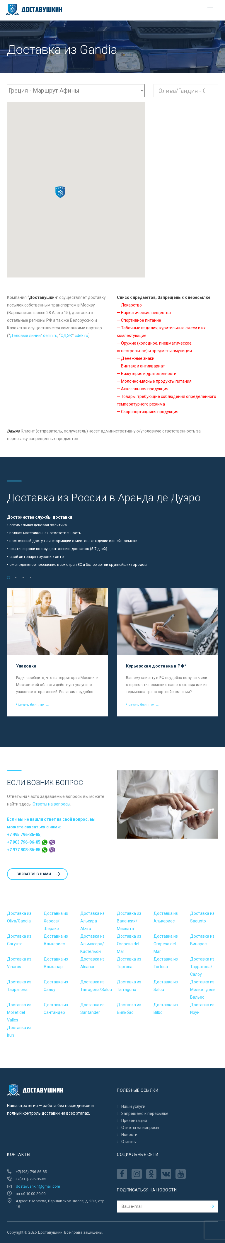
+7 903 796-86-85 (31, 842)
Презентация (134, 1120)
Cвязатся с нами (38, 874)
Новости (129, 1134)
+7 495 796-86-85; (24, 834)
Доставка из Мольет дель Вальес (203, 989)
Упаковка (26, 666)
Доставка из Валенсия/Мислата (129, 921)
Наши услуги (133, 1106)
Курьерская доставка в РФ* (156, 666)
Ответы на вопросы (51, 804)
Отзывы (129, 1141)
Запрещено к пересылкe (144, 1113)
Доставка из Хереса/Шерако (56, 921)
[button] (60, 192)
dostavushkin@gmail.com (38, 1186)
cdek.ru (81, 335)
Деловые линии (25, 335)
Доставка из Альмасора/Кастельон (92, 944)
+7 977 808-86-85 (31, 849)
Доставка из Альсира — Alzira (92, 921)
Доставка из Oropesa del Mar (129, 944)
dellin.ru (50, 335)
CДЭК (66, 335)
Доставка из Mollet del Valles (19, 1012)
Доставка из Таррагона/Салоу (202, 967)
